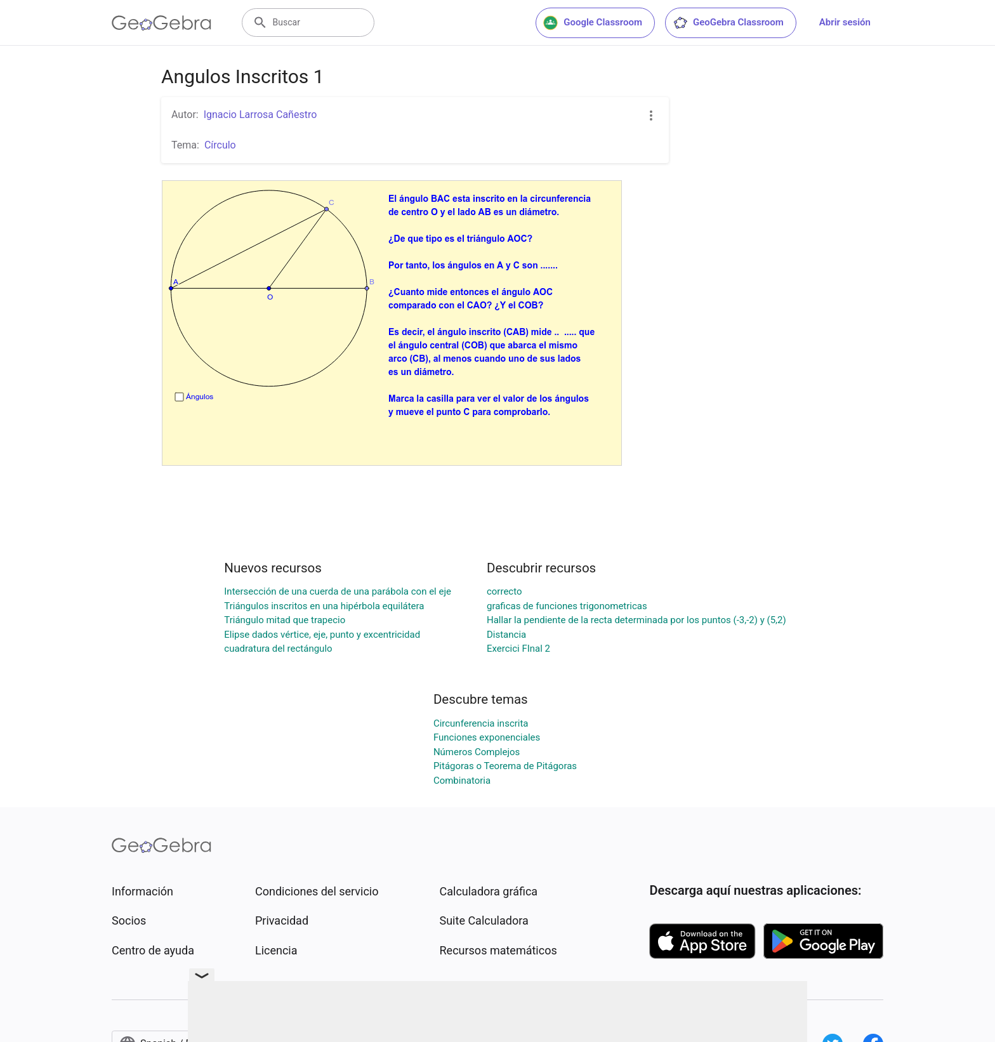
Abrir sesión (845, 22)
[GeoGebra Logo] (161, 22)
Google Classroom (592, 22)
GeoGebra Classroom (728, 22)
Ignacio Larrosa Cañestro (260, 115)
